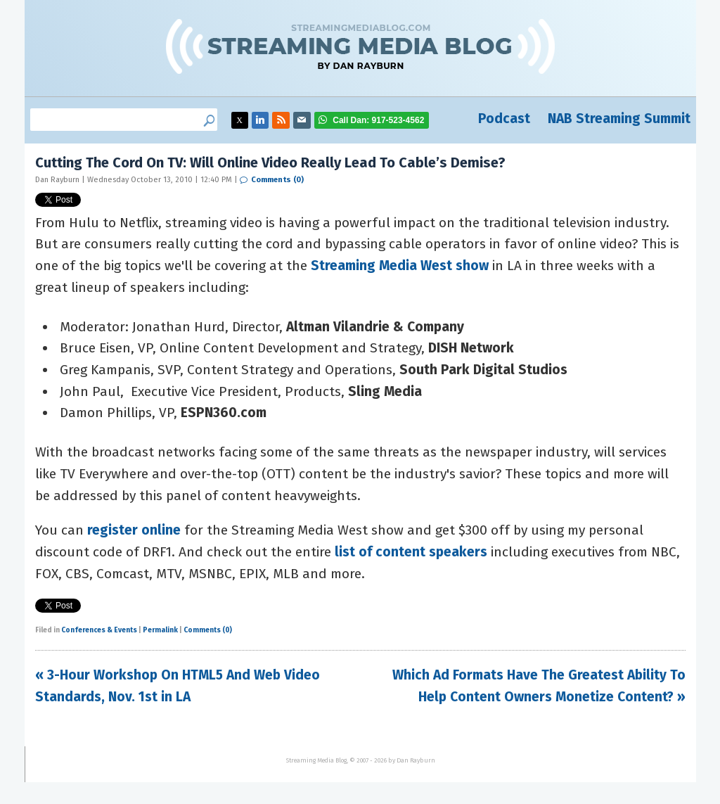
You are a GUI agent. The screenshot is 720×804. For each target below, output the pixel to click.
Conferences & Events (99, 630)
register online (134, 530)
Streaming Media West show (400, 265)
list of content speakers (411, 552)
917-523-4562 (378, 120)
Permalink (160, 630)
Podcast (504, 118)
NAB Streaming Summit (619, 118)
